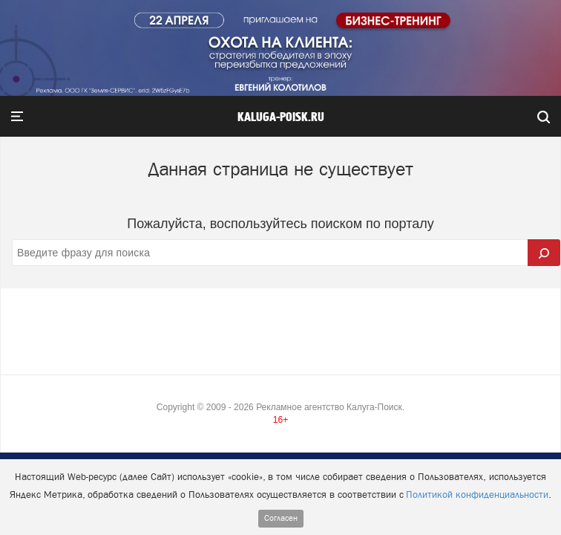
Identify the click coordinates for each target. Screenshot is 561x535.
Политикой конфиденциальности (477, 494)
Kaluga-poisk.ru (280, 117)
